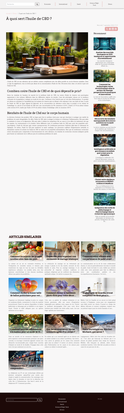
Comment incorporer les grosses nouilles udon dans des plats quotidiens (26, 259)
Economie (47, 4)
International (63, 4)
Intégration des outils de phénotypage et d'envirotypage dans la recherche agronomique (105, 211)
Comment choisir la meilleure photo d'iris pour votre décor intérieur (60, 295)
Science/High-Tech (94, 4)
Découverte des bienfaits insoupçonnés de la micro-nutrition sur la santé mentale (105, 122)
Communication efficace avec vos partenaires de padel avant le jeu (98, 259)
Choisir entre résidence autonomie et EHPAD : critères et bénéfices (104, 181)
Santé (79, 4)
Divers (110, 4)
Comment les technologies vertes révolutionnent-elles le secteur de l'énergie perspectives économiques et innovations (105, 89)
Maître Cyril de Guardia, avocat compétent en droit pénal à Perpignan (97, 295)
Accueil (8, 13)
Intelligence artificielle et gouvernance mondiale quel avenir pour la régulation (104, 152)
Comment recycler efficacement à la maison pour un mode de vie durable (25, 332)
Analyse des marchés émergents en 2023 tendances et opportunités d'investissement (105, 55)
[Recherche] (20, 4)
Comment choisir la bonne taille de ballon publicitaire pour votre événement (26, 295)
